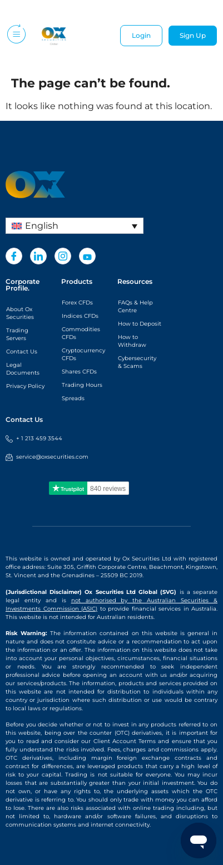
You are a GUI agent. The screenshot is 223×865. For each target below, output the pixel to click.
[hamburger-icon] (15, 36)
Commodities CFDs (81, 333)
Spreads (73, 398)
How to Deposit (139, 323)
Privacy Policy (25, 386)
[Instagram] (62, 256)
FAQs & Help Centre (135, 306)
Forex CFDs (77, 302)
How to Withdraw (132, 340)
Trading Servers (17, 334)
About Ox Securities (20, 313)
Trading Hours (82, 385)
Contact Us (21, 351)
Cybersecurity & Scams (137, 362)
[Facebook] (14, 256)
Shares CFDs (79, 371)
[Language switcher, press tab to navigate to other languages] (74, 226)
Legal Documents (22, 368)
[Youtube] (87, 256)
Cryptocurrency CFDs (83, 354)
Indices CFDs (80, 316)
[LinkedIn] (38, 256)
